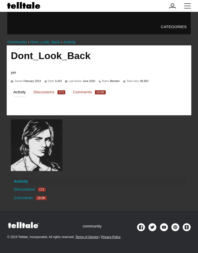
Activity (19, 92)
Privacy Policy (111, 237)
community (92, 226)
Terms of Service (86, 237)
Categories (174, 27)
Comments (89, 92)
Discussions (49, 92)
